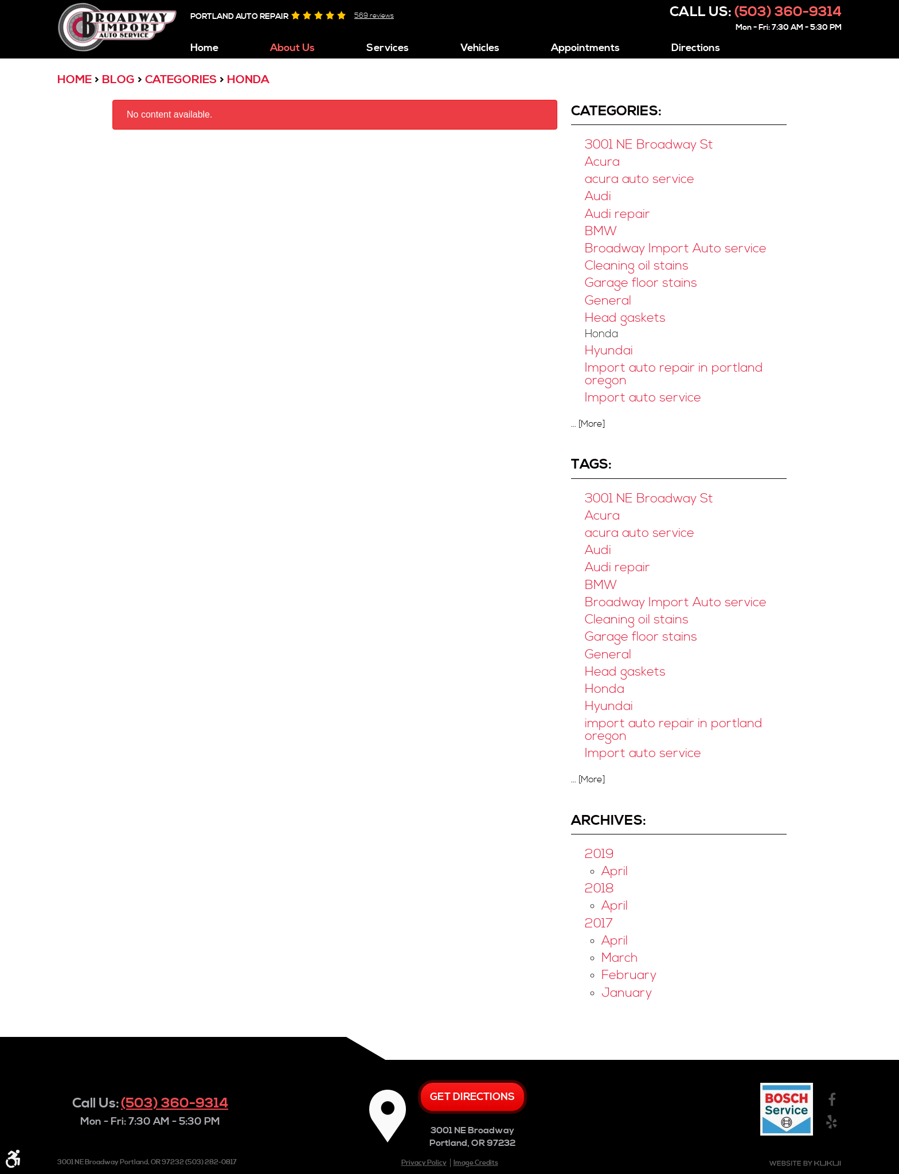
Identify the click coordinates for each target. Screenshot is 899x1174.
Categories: (616, 111)
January (626, 993)
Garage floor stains (641, 283)
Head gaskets (625, 318)
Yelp (832, 1122)
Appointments (585, 48)
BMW (601, 231)
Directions (695, 48)
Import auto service (643, 397)
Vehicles (479, 48)
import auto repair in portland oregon (674, 730)
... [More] (588, 424)
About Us (292, 48)
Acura (602, 162)
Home (204, 48)
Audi (598, 196)
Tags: (591, 464)
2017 (599, 923)
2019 (599, 854)
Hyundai (609, 350)
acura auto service (639, 179)
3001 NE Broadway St (649, 145)
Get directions (472, 1096)
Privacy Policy (424, 1163)
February (628, 975)
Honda (248, 80)
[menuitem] (204, 45)
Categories (181, 80)
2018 (599, 888)
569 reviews (374, 15)
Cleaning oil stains (637, 266)
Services (387, 48)
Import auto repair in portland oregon (674, 374)
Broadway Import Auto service (676, 248)
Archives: (608, 820)
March (619, 958)
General (608, 301)
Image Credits (476, 1163)
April (614, 871)
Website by (805, 1163)
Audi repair (617, 214)
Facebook (832, 1100)
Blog (118, 80)
